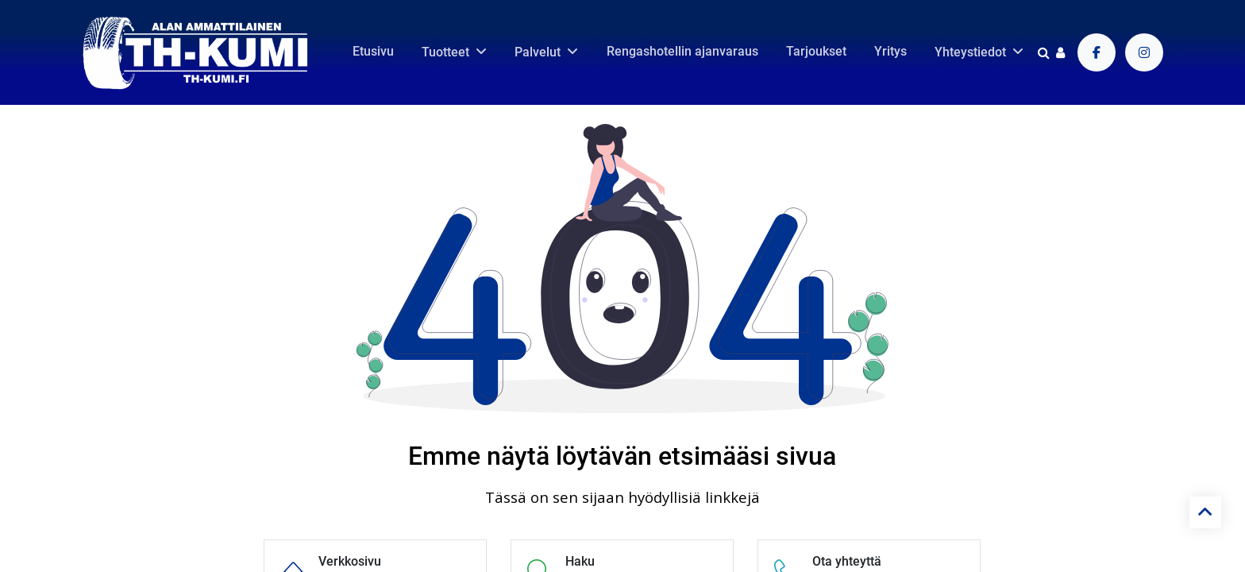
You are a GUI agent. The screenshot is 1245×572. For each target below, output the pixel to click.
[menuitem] (373, 52)
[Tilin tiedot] (1060, 52)
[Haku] (1044, 52)
